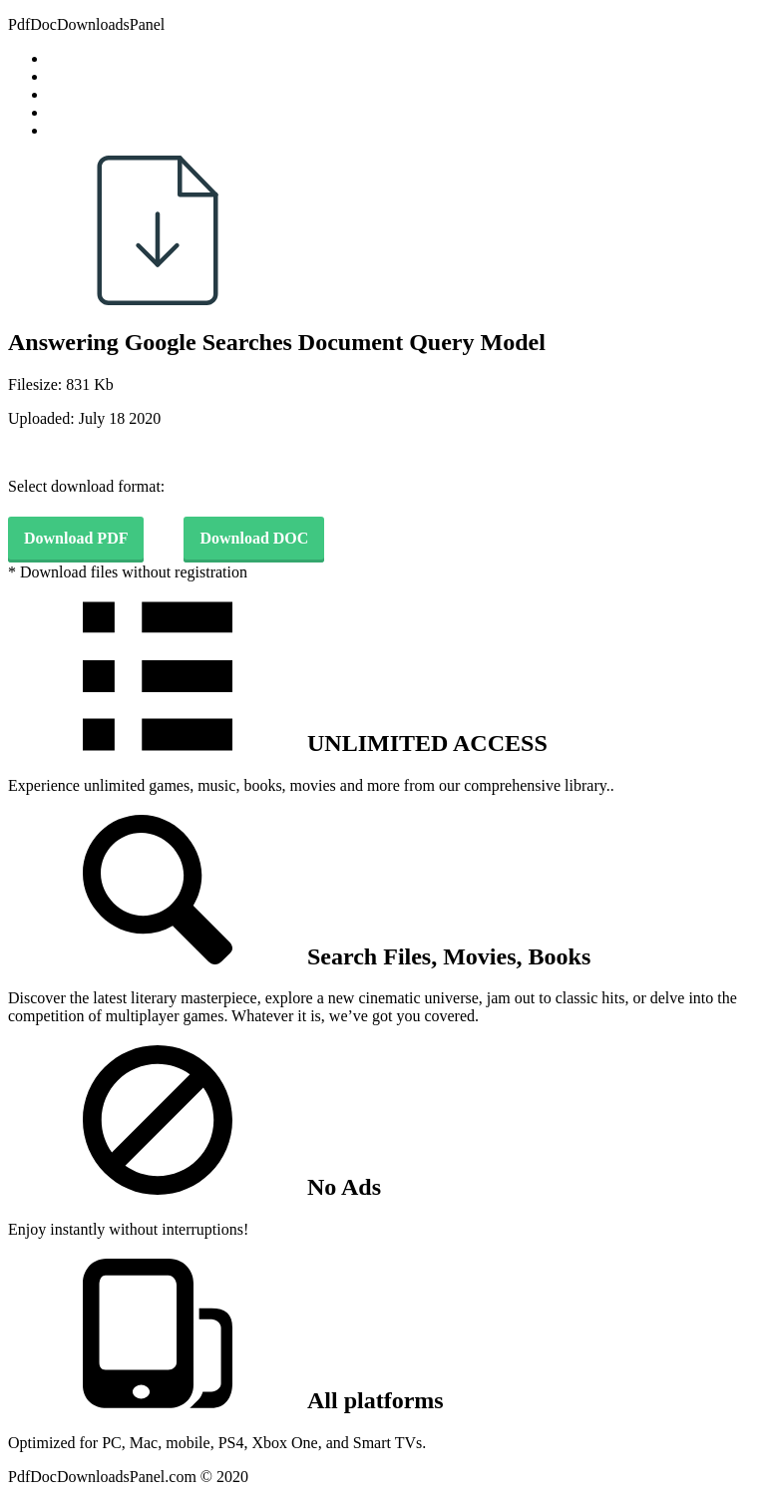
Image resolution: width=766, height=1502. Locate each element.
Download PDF (76, 538)
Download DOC (253, 538)
